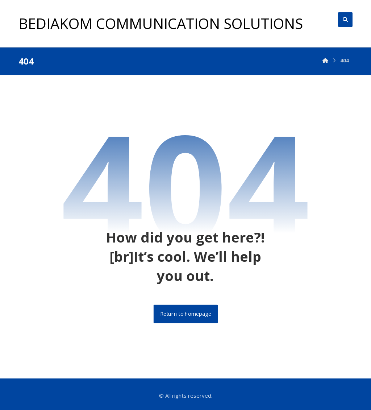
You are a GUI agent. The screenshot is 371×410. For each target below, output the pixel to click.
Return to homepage (185, 314)
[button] (345, 19)
